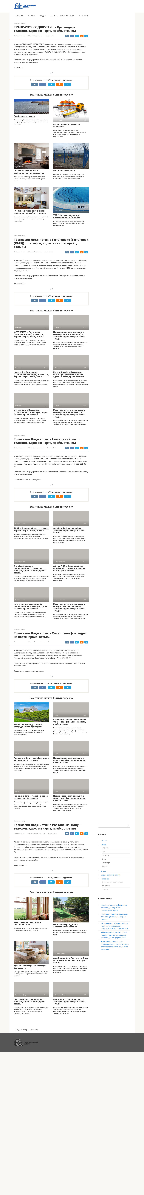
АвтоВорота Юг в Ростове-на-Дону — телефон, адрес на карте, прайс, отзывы (70, 960)
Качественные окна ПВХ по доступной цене (27, 923)
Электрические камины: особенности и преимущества (29, 172)
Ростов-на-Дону (39, 833)
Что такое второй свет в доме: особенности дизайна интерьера (30, 212)
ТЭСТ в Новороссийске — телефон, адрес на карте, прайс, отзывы (31, 529)
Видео (43, 16)
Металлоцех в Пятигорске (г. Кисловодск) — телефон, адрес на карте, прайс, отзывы (31, 412)
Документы (106, 886)
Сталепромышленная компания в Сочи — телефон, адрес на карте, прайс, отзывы (69, 721)
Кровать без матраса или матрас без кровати (30, 966)
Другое (104, 866)
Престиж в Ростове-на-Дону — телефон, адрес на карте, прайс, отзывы (30, 1001)
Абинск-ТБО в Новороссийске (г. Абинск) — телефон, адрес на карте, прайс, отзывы (69, 568)
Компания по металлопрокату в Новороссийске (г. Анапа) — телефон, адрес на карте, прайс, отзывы (69, 607)
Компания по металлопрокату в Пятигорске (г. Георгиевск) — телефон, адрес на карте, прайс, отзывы (69, 413)
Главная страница (19, 23)
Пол (103, 852)
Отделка (105, 848)
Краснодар (37, 36)
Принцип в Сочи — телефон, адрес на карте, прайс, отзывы (31, 797)
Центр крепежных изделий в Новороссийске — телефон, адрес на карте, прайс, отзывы (30, 606)
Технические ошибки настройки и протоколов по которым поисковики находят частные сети (114, 926)
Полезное (83, 16)
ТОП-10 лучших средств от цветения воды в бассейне (66, 216)
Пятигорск (37, 252)
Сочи (35, 642)
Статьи (31, 16)
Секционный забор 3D (64, 171)
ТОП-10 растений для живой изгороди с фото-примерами (28, 725)
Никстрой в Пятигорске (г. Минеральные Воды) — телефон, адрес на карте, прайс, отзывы (31, 374)
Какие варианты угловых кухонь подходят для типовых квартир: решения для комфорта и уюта (114, 935)
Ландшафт (106, 863)
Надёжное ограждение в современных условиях (65, 925)
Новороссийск (39, 448)
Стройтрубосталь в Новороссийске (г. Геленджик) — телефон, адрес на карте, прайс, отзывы (30, 569)
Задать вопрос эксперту (62, 16)
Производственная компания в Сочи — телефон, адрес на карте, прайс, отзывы (69, 760)
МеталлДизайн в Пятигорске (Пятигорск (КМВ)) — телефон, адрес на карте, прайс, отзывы (68, 374)
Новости (105, 889)
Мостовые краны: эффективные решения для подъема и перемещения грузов (114, 907)
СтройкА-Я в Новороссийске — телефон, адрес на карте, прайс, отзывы (69, 530)
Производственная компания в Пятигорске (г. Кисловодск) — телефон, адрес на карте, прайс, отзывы (69, 335)
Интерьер (105, 855)
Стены (104, 859)
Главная (20, 16)
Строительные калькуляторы (112, 882)
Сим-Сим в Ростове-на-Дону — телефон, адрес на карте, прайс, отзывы (69, 1001)
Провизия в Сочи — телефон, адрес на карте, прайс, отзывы (31, 759)
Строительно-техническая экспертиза (66, 125)
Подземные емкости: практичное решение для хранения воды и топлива (114, 916)
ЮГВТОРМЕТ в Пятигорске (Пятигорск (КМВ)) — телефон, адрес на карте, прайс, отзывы (29, 334)
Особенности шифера (24, 116)
